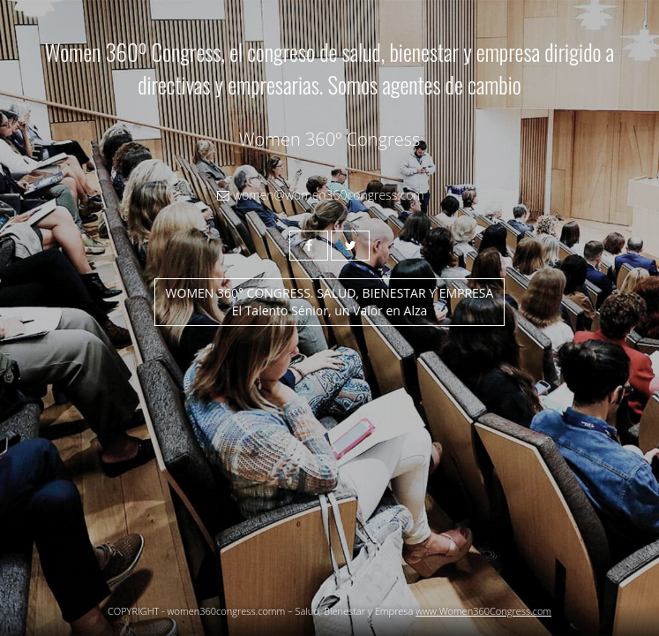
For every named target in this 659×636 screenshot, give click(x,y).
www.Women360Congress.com (483, 610)
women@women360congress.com (320, 194)
